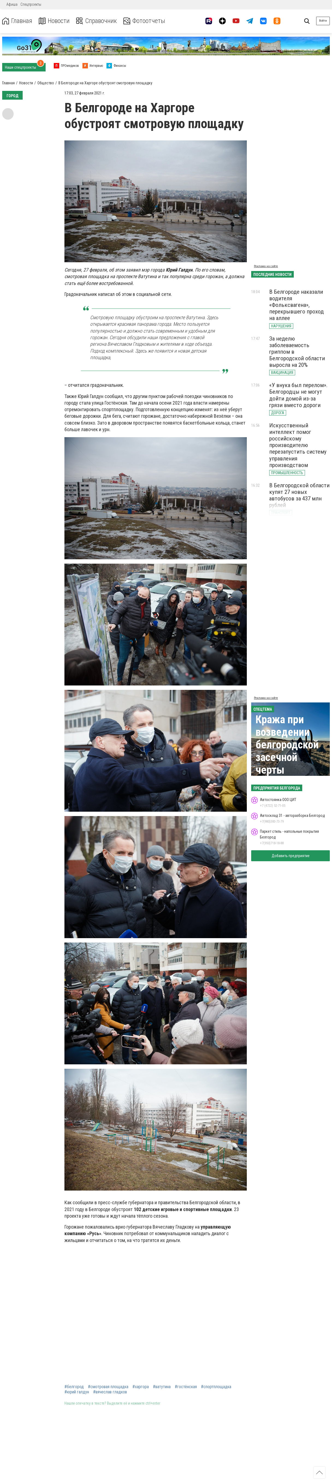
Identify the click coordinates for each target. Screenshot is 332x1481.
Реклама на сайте (266, 266)
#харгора (140, 1386)
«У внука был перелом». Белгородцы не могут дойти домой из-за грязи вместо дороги (298, 395)
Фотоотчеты (144, 21)
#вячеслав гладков (110, 1392)
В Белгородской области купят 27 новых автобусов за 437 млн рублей (299, 495)
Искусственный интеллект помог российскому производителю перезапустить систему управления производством (298, 445)
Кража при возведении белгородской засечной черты (287, 744)
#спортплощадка (216, 1386)
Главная (17, 21)
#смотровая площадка (108, 1386)
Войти (323, 20)
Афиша (11, 4)
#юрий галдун (76, 1392)
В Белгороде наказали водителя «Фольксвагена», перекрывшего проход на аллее (296, 305)
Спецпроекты (30, 4)
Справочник (96, 21)
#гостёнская (186, 1386)
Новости (54, 21)
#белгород (74, 1386)
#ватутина (162, 1386)
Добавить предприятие (291, 856)
